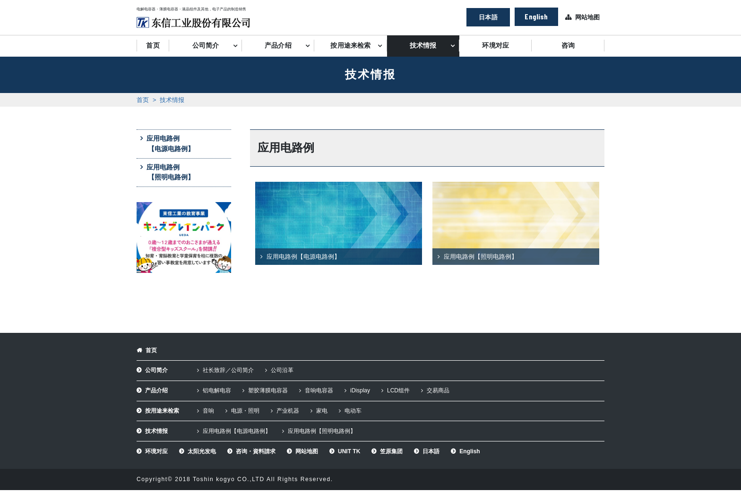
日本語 (488, 17)
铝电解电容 (217, 390)
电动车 (353, 410)
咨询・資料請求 (256, 451)
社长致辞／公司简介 (228, 370)
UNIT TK (349, 451)
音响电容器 (319, 390)
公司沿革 (282, 370)
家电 (321, 410)
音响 (208, 410)
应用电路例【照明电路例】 (170, 172)
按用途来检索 (350, 45)
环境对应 (495, 45)
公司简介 (205, 45)
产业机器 (287, 410)
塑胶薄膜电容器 (268, 390)
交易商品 (438, 390)
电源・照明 (245, 410)
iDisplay (360, 390)
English (536, 16)
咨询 (568, 45)
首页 (152, 45)
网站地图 (587, 17)
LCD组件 (398, 390)
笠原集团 (391, 451)
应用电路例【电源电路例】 (170, 144)
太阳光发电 (202, 451)
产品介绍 (278, 45)
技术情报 (423, 45)
